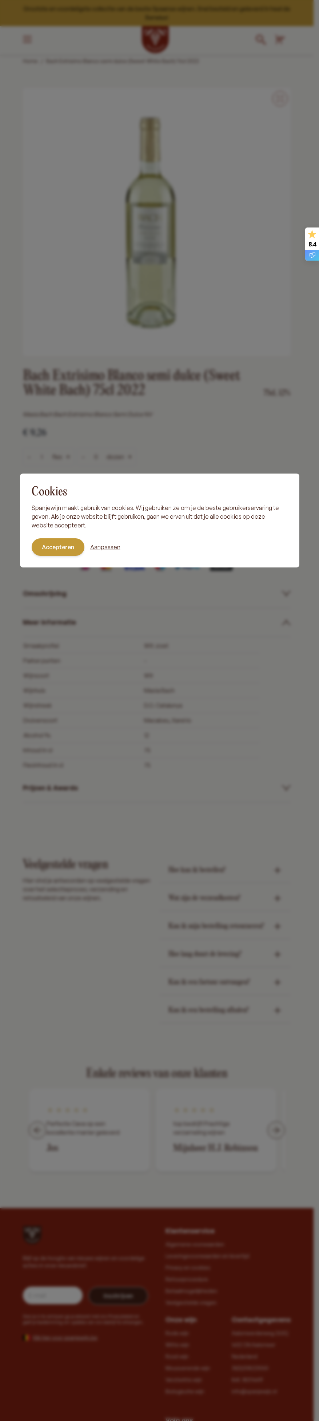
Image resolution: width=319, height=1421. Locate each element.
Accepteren (58, 547)
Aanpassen (105, 547)
